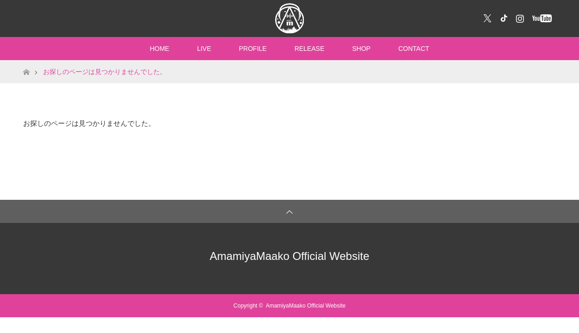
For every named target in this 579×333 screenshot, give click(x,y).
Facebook (503, 17)
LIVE (204, 48)
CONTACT (413, 48)
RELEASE (310, 48)
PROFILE (253, 48)
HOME (159, 48)
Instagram (519, 17)
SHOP (361, 48)
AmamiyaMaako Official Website (290, 256)
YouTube (541, 17)
